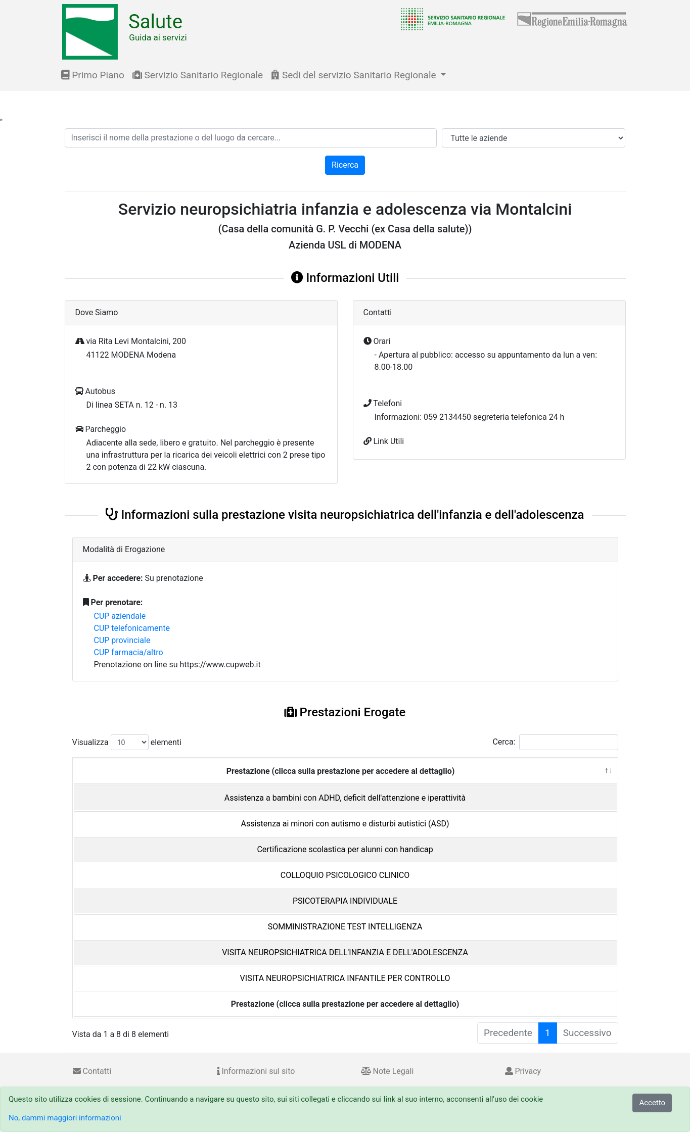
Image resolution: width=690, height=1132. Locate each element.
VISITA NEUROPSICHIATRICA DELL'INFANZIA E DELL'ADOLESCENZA (345, 952)
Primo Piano (92, 75)
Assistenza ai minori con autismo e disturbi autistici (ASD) (345, 823)
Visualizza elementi (127, 742)
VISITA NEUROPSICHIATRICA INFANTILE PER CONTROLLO (345, 978)
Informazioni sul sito (256, 1071)
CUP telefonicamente (132, 628)
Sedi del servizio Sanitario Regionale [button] (354, 75)
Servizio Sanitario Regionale (197, 75)
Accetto (652, 1102)
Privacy (523, 1071)
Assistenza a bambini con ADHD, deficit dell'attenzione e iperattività (345, 798)
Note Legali (387, 1071)
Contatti (92, 1071)
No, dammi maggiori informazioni (65, 1117)
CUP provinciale (122, 640)
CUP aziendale (120, 616)
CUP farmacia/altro (128, 652)
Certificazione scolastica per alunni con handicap (345, 849)
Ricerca (345, 165)
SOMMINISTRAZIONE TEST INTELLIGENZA (345, 926)
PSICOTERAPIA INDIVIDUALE (345, 901)
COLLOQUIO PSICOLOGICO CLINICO (345, 875)
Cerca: (555, 742)
